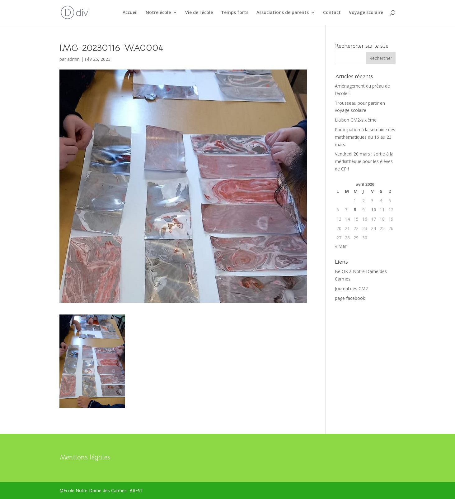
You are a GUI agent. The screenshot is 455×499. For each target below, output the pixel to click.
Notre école (158, 12)
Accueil (130, 12)
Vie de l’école (199, 12)
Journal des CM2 (351, 288)
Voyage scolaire (366, 12)
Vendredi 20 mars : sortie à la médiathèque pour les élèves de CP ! (364, 161)
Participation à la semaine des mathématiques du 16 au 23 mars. (365, 137)
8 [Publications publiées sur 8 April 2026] (355, 210)
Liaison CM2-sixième (356, 120)
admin (73, 59)
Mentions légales (84, 457)
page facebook (350, 298)
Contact (332, 12)
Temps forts (234, 12)
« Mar (340, 246)
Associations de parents (282, 12)
